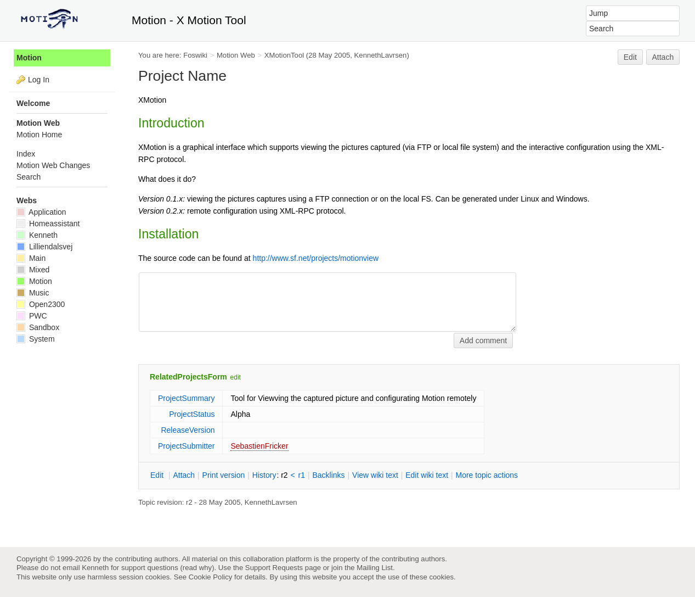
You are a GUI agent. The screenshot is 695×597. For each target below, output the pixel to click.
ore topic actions (486, 475)
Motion (29, 57)
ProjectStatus (191, 414)
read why (197, 567)
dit (158, 475)
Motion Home (39, 134)
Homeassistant (48, 223)
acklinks (328, 475)
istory (264, 475)
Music (32, 292)
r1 (301, 475)
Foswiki (195, 55)
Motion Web (236, 55)
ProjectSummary (186, 398)
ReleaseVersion (187, 430)
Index (25, 153)
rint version (223, 475)
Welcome (33, 103)
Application (41, 212)
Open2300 (40, 304)
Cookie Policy (211, 577)
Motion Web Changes (53, 165)
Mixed (32, 269)
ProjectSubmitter (186, 446)
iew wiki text (375, 475)
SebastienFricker (259, 446)
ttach (184, 475)
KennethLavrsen (380, 55)
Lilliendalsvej (44, 246)
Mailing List (375, 567)
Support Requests (274, 567)
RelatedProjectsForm (188, 376)
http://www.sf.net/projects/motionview (316, 258)
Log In (38, 79)
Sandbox (37, 327)
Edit (630, 57)
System (35, 338)
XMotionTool (284, 55)
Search (28, 176)
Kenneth (37, 235)
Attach (663, 57)
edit (235, 377)
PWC (31, 315)
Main (31, 258)
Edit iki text (426, 475)
